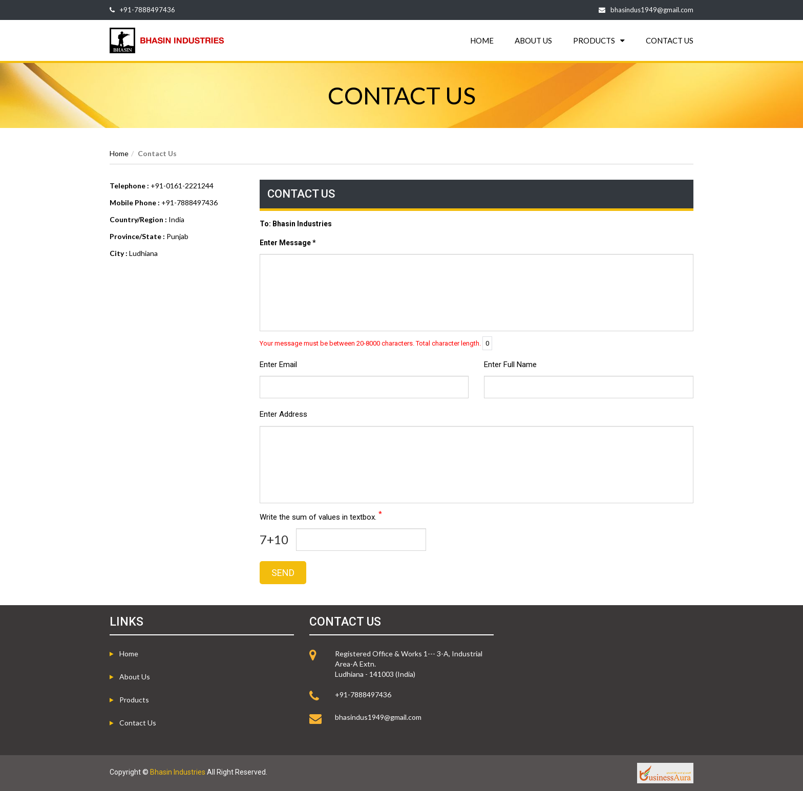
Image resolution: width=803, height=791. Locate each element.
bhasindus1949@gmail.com (651, 10)
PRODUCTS (599, 40)
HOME (482, 40)
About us (134, 676)
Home (119, 153)
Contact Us (137, 722)
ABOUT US (533, 40)
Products (134, 699)
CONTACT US (669, 40)
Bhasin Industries (177, 772)
